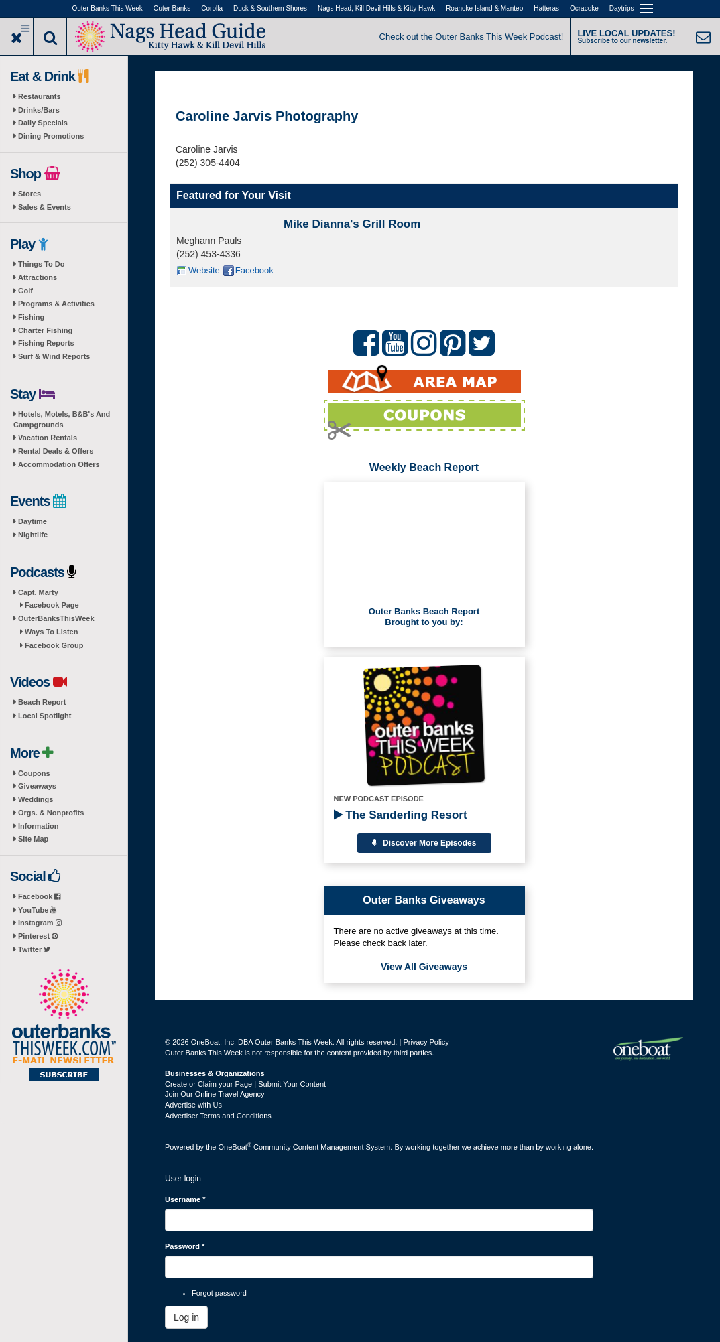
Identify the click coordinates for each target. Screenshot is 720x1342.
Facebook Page (52, 605)
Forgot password (219, 1293)
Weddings (35, 799)
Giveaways (37, 786)
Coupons (34, 773)
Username (185, 1199)
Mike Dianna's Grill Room (352, 224)
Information (38, 826)
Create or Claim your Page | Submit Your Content (245, 1084)
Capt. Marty (38, 592)
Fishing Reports (46, 343)
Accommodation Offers (59, 464)
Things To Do (41, 264)
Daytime (32, 521)
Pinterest (38, 936)
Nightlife (33, 535)
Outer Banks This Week (107, 8)
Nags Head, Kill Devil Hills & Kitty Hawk (376, 8)
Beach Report (42, 702)
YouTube (37, 910)
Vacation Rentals (47, 437)
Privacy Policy (425, 1042)
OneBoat (235, 1147)
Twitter (34, 949)
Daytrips (621, 8)
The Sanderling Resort (400, 815)
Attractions (37, 277)
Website (204, 270)
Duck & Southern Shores (270, 8)
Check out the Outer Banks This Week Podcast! (471, 36)
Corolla (212, 8)
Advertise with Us (193, 1105)
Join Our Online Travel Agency (215, 1094)
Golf (25, 291)
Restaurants (39, 96)
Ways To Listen (51, 632)
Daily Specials (43, 123)
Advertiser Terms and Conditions (218, 1116)
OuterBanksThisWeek (56, 618)
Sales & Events (44, 207)
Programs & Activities (56, 303)
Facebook (39, 896)
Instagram (40, 923)
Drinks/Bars (39, 110)
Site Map (33, 839)
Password (184, 1246)
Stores (29, 194)
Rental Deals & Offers (55, 451)
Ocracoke (584, 8)
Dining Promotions (51, 136)
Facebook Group (54, 645)
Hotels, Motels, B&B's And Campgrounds (61, 419)
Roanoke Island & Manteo (484, 8)
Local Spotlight (44, 716)
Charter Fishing (45, 330)
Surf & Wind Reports (54, 356)
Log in (186, 1317)
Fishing (31, 317)
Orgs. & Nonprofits (51, 813)
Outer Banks (172, 8)
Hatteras (546, 8)
